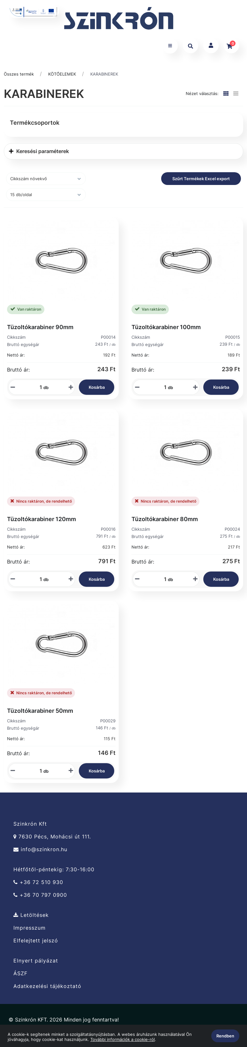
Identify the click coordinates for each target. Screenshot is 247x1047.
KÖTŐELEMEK (62, 76)
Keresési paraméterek (39, 154)
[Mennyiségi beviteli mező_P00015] (163, 390)
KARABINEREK (104, 76)
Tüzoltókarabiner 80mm (164, 521)
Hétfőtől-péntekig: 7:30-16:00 (53, 872)
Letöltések (31, 918)
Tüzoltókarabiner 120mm (41, 521)
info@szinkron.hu (40, 852)
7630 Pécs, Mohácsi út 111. (52, 840)
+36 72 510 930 (38, 885)
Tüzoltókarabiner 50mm (40, 713)
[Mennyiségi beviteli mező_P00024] (163, 581)
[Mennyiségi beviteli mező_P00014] (38, 390)
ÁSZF (20, 976)
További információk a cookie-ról (122, 1039)
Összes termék (19, 76)
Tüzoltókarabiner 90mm (40, 330)
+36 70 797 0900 (40, 898)
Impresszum (29, 931)
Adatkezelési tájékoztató (47, 989)
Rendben (225, 1035)
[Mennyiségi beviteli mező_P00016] (38, 581)
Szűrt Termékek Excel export (201, 181)
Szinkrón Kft (30, 826)
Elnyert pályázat (35, 963)
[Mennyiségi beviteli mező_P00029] (38, 773)
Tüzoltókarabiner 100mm (166, 330)
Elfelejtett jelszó (35, 943)
